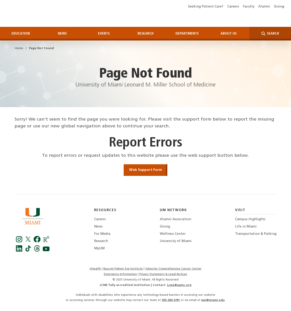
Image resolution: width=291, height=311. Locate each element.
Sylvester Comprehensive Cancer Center (173, 267)
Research (145, 32)
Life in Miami (246, 225)
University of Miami (176, 240)
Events (104, 32)
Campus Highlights (250, 218)
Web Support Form (145, 169)
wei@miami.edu (213, 299)
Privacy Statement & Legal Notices (163, 273)
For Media (102, 233)
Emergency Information (120, 273)
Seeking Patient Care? (205, 6)
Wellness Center (173, 233)
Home (19, 47)
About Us (229, 32)
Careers (233, 6)
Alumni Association (175, 218)
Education (21, 32)
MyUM (99, 247)
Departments (187, 32)
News (62, 32)
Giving (279, 6)
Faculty (248, 6)
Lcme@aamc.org (179, 284)
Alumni (264, 6)
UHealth (95, 267)
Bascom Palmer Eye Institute (123, 267)
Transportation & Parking (255, 233)
